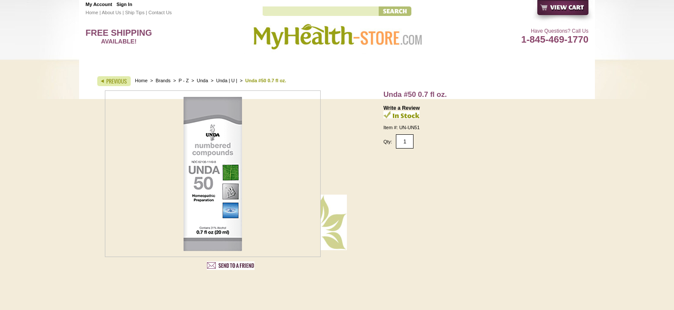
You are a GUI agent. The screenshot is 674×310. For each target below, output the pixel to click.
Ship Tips (134, 12)
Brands (163, 80)
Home (92, 12)
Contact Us (160, 12)
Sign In (124, 4)
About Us (111, 12)
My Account (99, 4)
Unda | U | (227, 80)
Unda (202, 80)
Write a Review (401, 108)
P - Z (184, 80)
